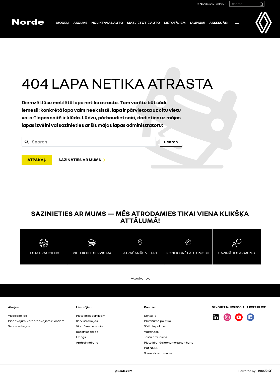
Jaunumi (197, 22)
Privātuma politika (157, 321)
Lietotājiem (175, 22)
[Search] (261, 4)
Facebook (250, 317)
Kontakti (150, 315)
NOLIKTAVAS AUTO (107, 22)
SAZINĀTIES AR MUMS (79, 159)
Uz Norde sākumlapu (210, 4)
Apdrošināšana (87, 342)
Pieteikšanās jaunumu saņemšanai (169, 342)
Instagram (227, 317)
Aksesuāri (218, 22)
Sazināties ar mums (158, 353)
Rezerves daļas (87, 332)
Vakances (151, 332)
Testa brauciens (155, 337)
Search (171, 141)
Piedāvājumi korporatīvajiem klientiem (36, 321)
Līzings (81, 337)
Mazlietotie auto (143, 22)
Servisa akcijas (19, 326)
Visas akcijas (17, 315)
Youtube (239, 317)
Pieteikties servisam (90, 315)
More (237, 23)
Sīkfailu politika (155, 326)
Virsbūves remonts (89, 326)
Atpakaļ (137, 278)
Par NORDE (152, 348)
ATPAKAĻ (36, 159)
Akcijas (80, 22)
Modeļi (62, 22)
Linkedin (216, 317)
